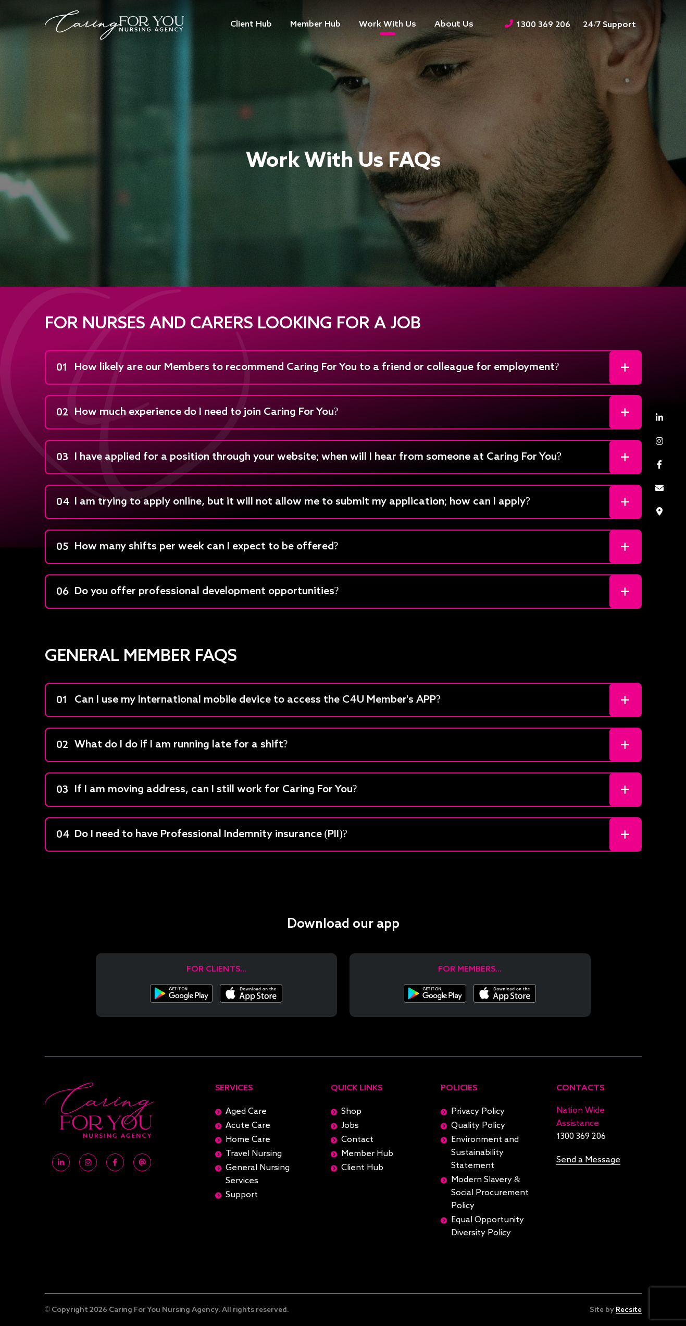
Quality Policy (478, 1126)
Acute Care (248, 1126)
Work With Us (387, 24)
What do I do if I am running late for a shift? (172, 745)
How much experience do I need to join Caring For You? (197, 413)
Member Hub (315, 24)
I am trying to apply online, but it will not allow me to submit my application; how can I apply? (293, 502)
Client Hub (251, 24)
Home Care (248, 1140)
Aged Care (246, 1112)
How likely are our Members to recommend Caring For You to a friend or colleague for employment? (307, 368)
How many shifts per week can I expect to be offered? (197, 547)
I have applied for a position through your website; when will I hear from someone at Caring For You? (309, 457)
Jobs (350, 1126)
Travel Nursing (254, 1154)
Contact (357, 1140)
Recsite (629, 1309)
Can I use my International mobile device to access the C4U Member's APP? (248, 700)
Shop (351, 1112)
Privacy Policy (478, 1112)
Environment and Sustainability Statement (485, 1153)
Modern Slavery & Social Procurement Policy (490, 1193)
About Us (453, 24)
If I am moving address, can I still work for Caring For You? (206, 790)
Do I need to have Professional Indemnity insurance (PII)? (201, 835)
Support (242, 1195)
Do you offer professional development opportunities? (197, 592)
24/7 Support (609, 25)
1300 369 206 (537, 24)
